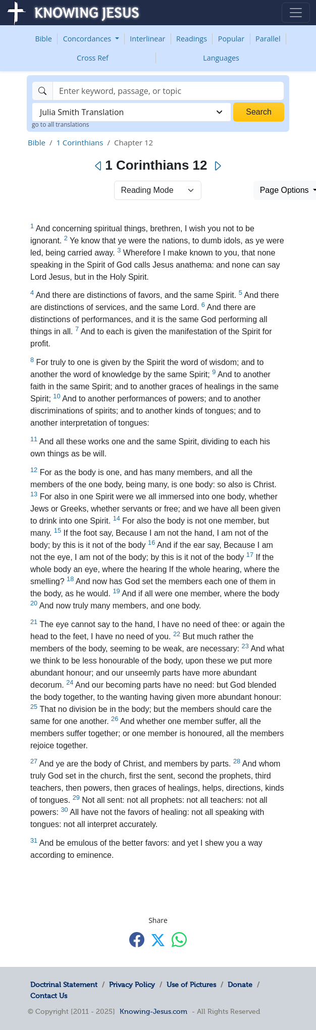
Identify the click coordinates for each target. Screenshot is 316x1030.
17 (249, 554)
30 (64, 809)
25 (33, 706)
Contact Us (48, 996)
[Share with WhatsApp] (179, 939)
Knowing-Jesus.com (153, 1011)
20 (33, 603)
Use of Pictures (191, 985)
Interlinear (147, 38)
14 (116, 518)
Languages (221, 58)
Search (259, 112)
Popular (231, 38)
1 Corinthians (79, 142)
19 (116, 591)
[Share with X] (158, 940)
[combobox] (131, 112)
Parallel (268, 38)
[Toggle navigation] (296, 13)
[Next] (217, 166)
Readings (191, 38)
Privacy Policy (132, 985)
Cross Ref (93, 58)
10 (56, 396)
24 (69, 682)
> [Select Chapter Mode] (157, 190)
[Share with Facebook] (136, 939)
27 (33, 761)
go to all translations (60, 124)
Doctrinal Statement (63, 985)
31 (33, 840)
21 (33, 622)
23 (245, 646)
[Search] (168, 90)
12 (33, 470)
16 (151, 542)
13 (33, 494)
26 (114, 719)
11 (33, 439)
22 (176, 634)
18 (70, 579)
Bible (43, 38)
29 (76, 797)
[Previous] (98, 166)
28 (236, 761)
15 (57, 530)
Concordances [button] (88, 38)
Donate (240, 985)
